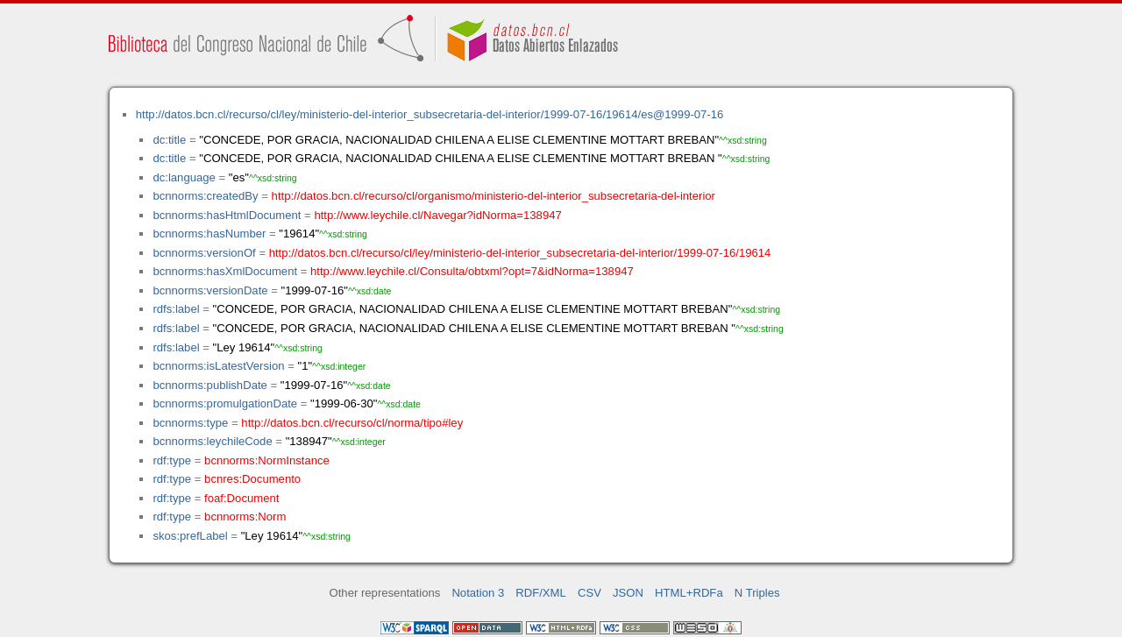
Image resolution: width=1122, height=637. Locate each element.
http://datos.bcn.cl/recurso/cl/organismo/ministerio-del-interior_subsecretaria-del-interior (493, 195)
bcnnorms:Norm (245, 516)
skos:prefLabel (190, 535)
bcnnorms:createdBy (205, 195)
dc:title (169, 139)
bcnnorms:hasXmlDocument (225, 271)
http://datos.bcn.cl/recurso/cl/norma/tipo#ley (352, 422)
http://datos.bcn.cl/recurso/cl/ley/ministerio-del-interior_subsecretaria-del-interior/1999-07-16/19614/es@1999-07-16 (430, 114)
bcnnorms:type (190, 422)
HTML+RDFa (689, 592)
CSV (589, 592)
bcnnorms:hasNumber (209, 233)
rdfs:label (176, 308)
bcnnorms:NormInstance (267, 460)
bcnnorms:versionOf (204, 252)
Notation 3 (477, 592)
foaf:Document (241, 498)
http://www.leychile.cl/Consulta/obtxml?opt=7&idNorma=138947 (472, 271)
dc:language (184, 177)
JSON (628, 592)
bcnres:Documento (252, 478)
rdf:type (172, 460)
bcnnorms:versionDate (210, 290)
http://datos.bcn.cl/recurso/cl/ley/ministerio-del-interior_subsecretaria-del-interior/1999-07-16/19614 (520, 252)
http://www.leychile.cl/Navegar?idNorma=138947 (437, 215)
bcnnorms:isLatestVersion (218, 365)
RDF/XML (540, 592)
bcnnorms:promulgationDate (225, 403)
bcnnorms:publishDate (209, 385)
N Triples (757, 592)
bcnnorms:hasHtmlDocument (227, 215)
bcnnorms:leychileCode (212, 441)
